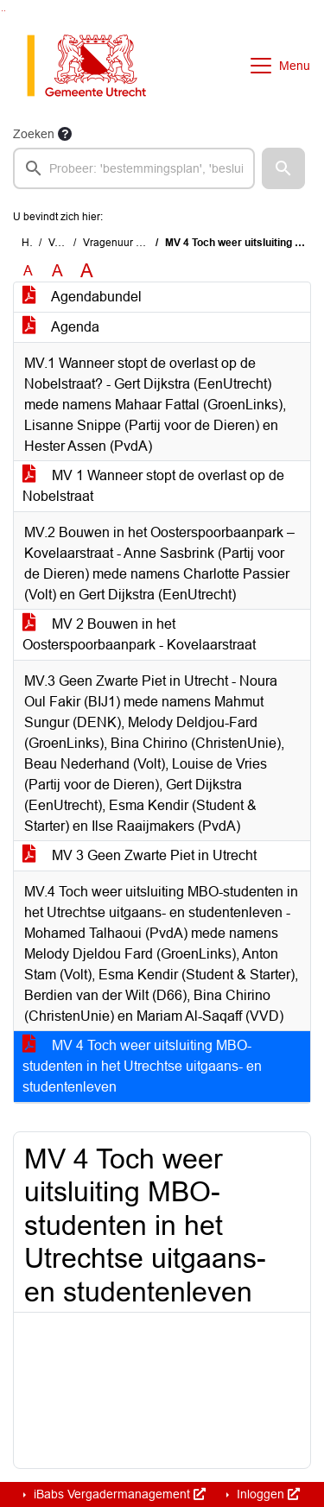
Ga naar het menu (4, 10)
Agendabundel (82, 296)
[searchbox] (134, 168)
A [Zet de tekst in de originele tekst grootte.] (28, 270)
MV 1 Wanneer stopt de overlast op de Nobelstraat (153, 485)
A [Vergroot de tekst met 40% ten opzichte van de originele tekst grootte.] (86, 271)
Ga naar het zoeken (2, 10)
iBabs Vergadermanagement (118, 1494)
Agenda (60, 327)
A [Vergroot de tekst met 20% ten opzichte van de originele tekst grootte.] (57, 271)
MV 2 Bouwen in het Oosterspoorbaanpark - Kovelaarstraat (139, 634)
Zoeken (33, 134)
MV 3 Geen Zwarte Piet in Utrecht (139, 855)
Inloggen (266, 1494)
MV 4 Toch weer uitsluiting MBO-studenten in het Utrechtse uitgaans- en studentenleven (142, 1066)
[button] (283, 168)
